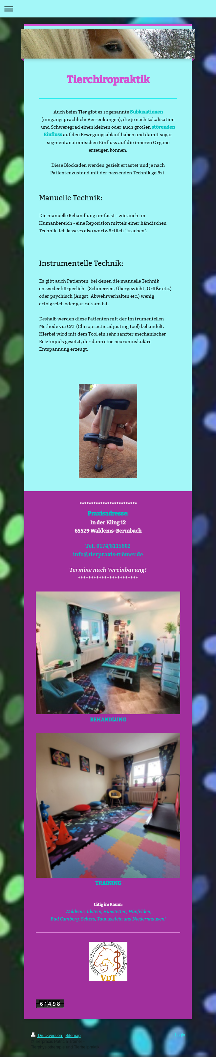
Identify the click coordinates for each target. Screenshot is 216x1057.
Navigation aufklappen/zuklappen (108, 9)
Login (180, 1035)
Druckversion (47, 1035)
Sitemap (72, 1035)
